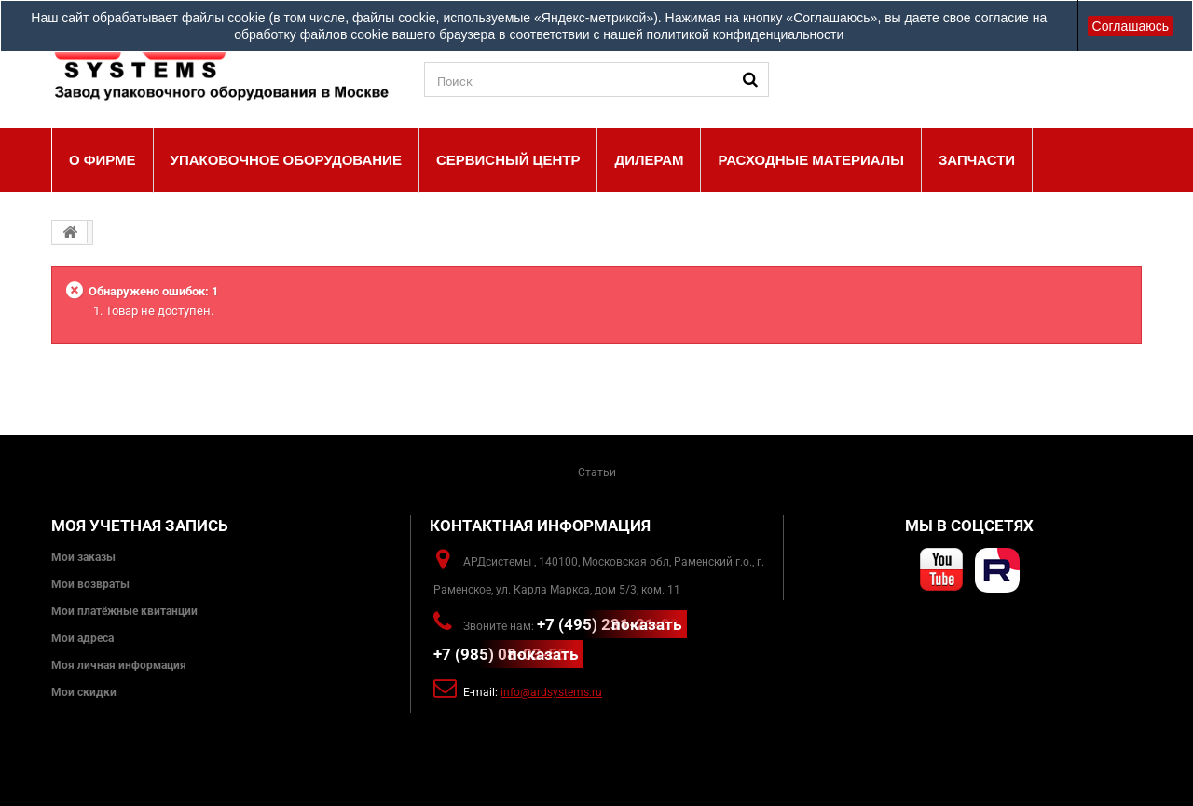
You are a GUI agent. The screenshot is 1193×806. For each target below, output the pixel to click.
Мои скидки (84, 692)
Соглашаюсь (1130, 26)
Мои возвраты (90, 584)
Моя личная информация (118, 665)
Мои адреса (82, 638)
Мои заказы (83, 557)
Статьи (597, 472)
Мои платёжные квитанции (124, 611)
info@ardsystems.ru (551, 692)
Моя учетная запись (139, 525)
